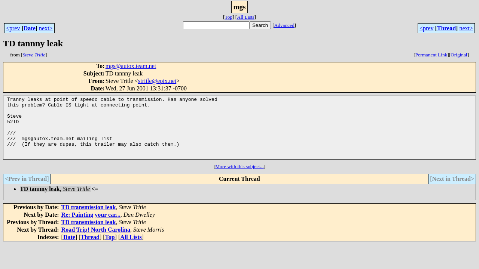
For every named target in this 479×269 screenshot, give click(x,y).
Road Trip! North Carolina (95, 242)
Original (459, 55)
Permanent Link (431, 55)
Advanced (284, 25)
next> (46, 28)
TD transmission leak (88, 219)
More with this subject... (239, 179)
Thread (446, 28)
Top (228, 17)
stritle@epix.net (157, 81)
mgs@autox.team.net (131, 66)
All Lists (245, 17)
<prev (13, 28)
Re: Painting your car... (90, 227)
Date (30, 28)
